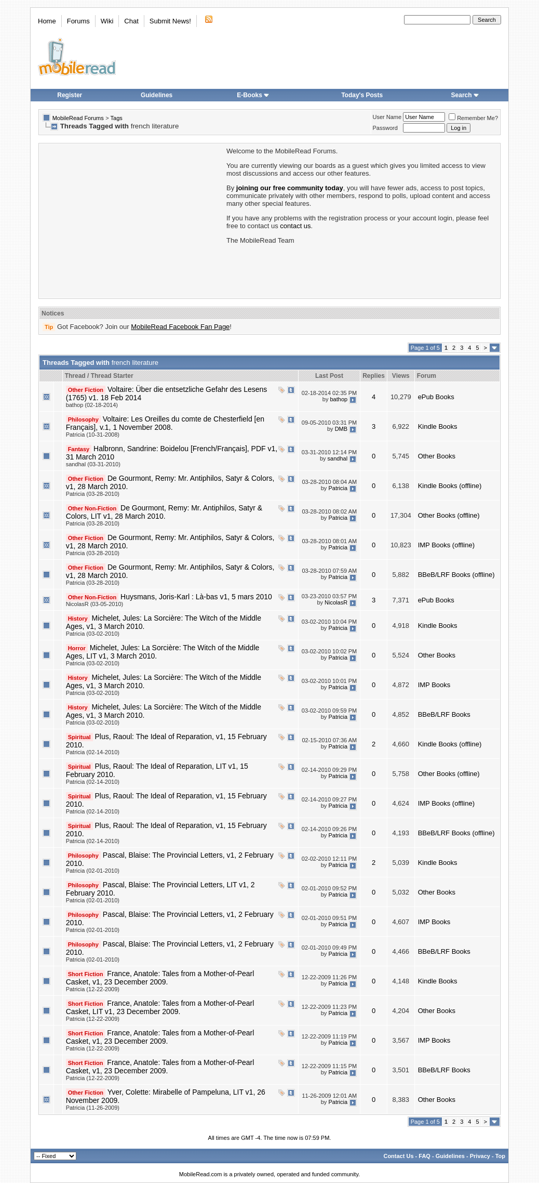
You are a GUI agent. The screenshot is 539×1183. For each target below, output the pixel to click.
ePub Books (436, 397)
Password (385, 128)
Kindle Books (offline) (450, 486)
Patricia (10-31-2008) (92, 434)
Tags (117, 118)
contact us (295, 226)
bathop (338, 399)
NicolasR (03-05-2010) (95, 604)
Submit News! (170, 21)
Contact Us (398, 1156)
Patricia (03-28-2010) (92, 494)
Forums (78, 21)
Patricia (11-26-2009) (92, 1108)
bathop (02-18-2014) (92, 405)
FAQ (424, 1156)
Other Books (436, 456)
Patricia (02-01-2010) (92, 870)
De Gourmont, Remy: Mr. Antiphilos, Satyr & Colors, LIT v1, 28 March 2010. (164, 512)
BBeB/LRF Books (444, 714)
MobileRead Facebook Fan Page (180, 327)
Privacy (480, 1156)
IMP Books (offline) (446, 545)
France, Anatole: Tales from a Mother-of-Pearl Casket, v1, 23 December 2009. (160, 977)
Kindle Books (437, 426)
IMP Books (434, 685)
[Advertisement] (132, 220)
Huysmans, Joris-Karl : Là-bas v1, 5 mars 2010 (196, 597)
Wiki (107, 21)
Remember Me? (473, 118)
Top (500, 1156)
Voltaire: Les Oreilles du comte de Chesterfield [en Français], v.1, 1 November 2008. (165, 423)
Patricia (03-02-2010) (92, 633)
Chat (131, 21)
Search (465, 95)
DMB (341, 429)
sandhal (338, 458)
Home (47, 21)
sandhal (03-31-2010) (93, 464)
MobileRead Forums (78, 118)
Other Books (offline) (449, 515)
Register (69, 95)
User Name (387, 117)
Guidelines (156, 95)
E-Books (253, 95)
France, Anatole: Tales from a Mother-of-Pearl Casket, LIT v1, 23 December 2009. (160, 1007)
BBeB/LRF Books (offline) (456, 575)
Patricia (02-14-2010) (92, 752)
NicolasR (336, 602)
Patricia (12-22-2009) (92, 989)
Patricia (337, 488)
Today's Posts (362, 95)
